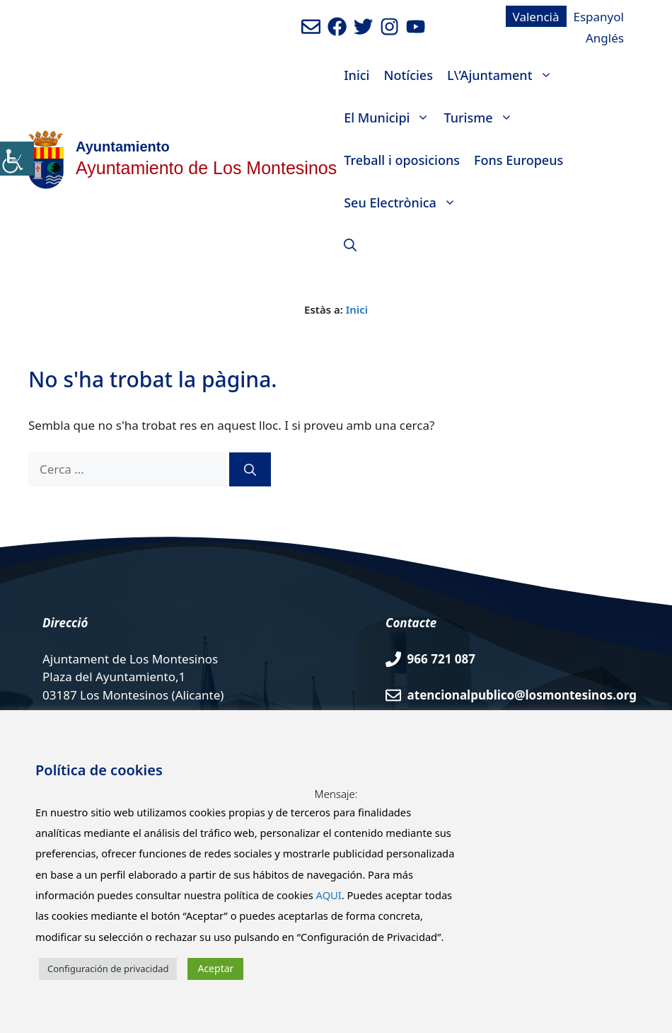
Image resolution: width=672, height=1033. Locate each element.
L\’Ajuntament (503, 75)
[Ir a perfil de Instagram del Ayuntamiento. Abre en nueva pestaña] (389, 26)
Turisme (481, 117)
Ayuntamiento (123, 146)
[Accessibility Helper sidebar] (17, 159)
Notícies (408, 75)
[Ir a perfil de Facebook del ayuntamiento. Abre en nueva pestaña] (337, 26)
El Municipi (390, 117)
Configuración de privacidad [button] (107, 968)
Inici (356, 75)
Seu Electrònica (403, 202)
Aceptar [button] (215, 968)
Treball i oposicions (402, 160)
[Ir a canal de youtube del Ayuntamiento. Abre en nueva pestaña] (415, 26)
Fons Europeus (518, 160)
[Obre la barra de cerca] (350, 245)
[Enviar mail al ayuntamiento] (311, 26)
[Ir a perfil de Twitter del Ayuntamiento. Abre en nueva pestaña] (363, 26)
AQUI (329, 895)
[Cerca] (250, 469)
